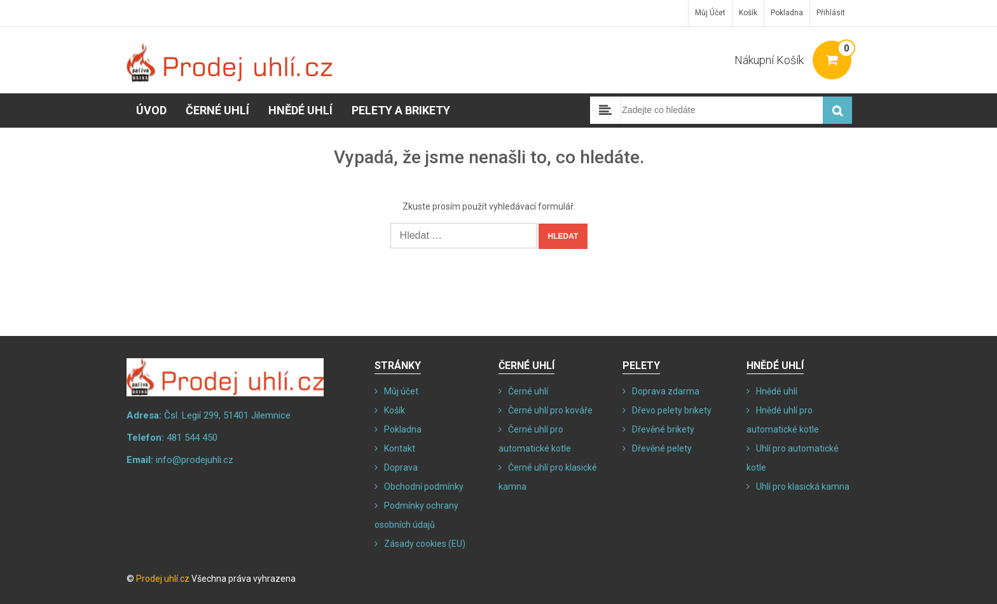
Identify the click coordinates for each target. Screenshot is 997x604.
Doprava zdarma (665, 391)
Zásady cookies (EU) (424, 544)
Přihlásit (830, 12)
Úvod (151, 110)
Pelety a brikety (401, 110)
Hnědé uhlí (300, 110)
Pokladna (787, 12)
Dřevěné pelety (662, 448)
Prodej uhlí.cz (162, 579)
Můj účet (710, 12)
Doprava (401, 467)
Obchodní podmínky (424, 486)
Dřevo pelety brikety (672, 410)
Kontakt (399, 448)
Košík (748, 12)
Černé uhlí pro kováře (550, 410)
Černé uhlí (217, 110)
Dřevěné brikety (663, 429)
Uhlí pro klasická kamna (802, 486)
